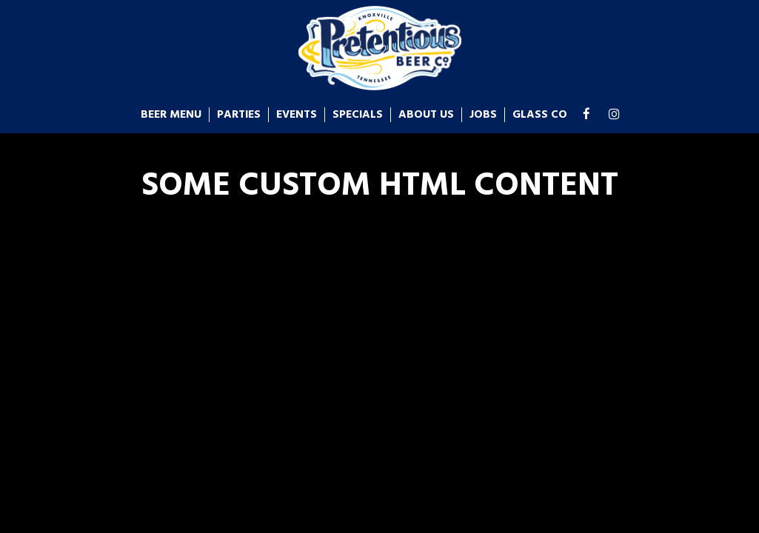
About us (426, 114)
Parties (239, 114)
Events (296, 114)
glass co (539, 114)
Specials (357, 114)
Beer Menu (171, 114)
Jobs (483, 114)
